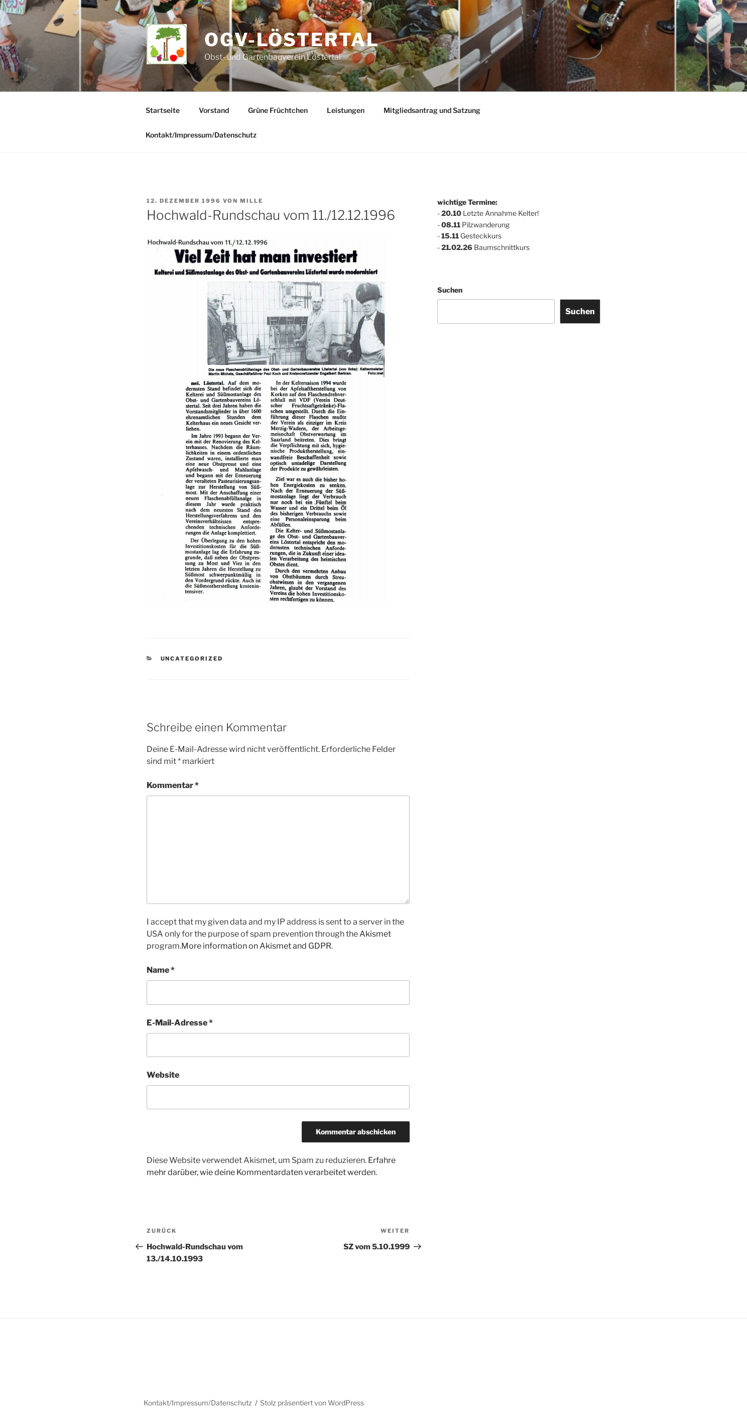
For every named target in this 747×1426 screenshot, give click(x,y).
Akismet (375, 934)
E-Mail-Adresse (180, 1022)
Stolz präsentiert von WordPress (312, 1402)
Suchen (449, 290)
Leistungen (345, 110)
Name (161, 970)
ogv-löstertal (291, 40)
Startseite (163, 110)
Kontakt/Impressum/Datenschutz (201, 135)
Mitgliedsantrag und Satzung (432, 110)
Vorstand (214, 110)
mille (251, 200)
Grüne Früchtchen (278, 110)
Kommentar (173, 785)
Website (163, 1075)
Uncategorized (192, 658)
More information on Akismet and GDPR (256, 946)
